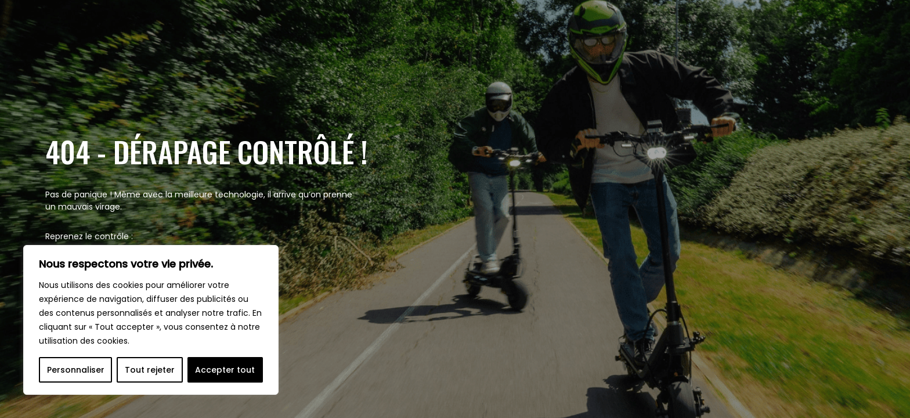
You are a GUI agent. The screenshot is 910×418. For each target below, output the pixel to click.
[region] (151, 320)
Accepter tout (225, 370)
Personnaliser (75, 370)
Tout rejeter (150, 370)
